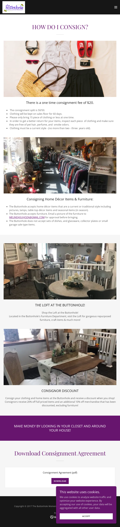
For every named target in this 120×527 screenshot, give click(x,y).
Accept (86, 520)
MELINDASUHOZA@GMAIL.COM (27, 217)
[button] (116, 7)
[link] (13, 7)
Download (60, 481)
